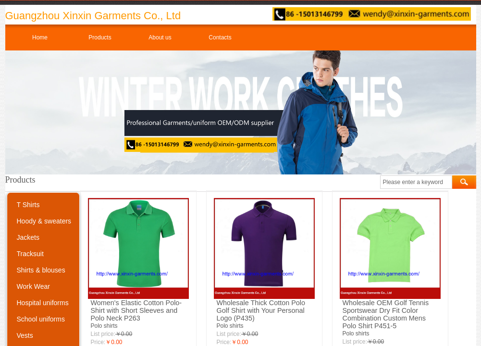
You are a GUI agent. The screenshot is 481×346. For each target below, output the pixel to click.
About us (159, 37)
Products (99, 37)
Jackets (28, 237)
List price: (103, 334)
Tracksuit (30, 254)
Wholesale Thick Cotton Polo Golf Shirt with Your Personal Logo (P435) (261, 310)
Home (40, 37)
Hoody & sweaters (44, 221)
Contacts (220, 37)
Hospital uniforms (43, 303)
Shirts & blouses (41, 270)
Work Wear (33, 286)
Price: (98, 342)
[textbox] (416, 182)
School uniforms (41, 319)
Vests (25, 335)
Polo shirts (104, 325)
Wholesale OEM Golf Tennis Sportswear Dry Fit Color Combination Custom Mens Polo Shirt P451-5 (386, 314)
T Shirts (28, 205)
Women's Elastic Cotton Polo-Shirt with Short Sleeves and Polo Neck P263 (136, 310)
